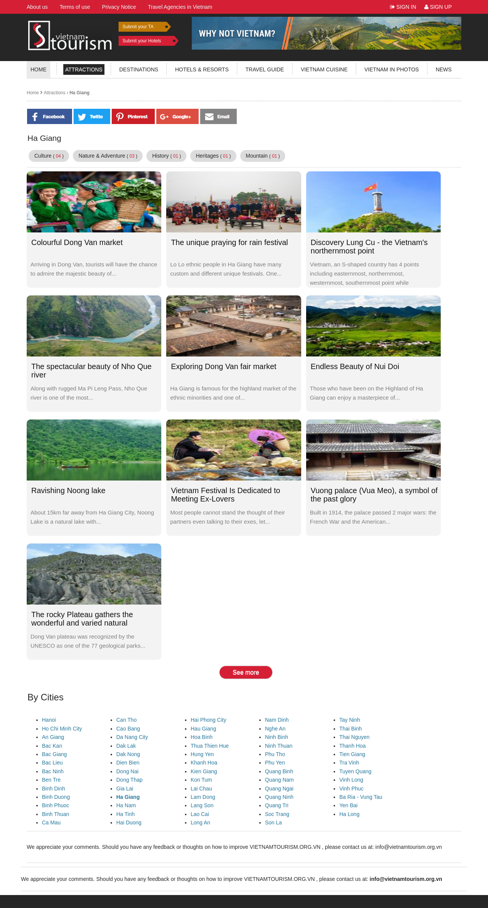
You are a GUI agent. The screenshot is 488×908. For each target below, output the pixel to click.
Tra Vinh (349, 763)
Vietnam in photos (391, 69)
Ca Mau (51, 822)
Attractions (84, 69)
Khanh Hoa (204, 763)
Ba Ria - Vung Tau (360, 797)
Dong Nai (127, 771)
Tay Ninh (349, 720)
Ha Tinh (125, 814)
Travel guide (265, 69)
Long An (200, 822)
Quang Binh (279, 771)
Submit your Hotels (141, 41)
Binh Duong (56, 797)
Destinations (138, 69)
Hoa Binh (202, 737)
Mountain (263, 156)
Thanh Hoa (352, 746)
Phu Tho (275, 754)
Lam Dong (203, 797)
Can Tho (126, 720)
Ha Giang (78, 92)
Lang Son (202, 805)
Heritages (213, 156)
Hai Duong (128, 822)
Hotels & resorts (202, 69)
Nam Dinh (277, 720)
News (444, 69)
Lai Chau (201, 788)
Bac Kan (52, 746)
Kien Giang (204, 771)
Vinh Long (351, 780)
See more (246, 672)
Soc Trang (277, 814)
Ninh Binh (276, 737)
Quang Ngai (279, 788)
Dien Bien (128, 763)
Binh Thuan (55, 814)
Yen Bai (348, 805)
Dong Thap (129, 780)
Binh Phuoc (55, 805)
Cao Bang (128, 729)
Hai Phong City (208, 720)
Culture (49, 156)
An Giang (53, 737)
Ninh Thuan (278, 746)
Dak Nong (128, 754)
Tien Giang (352, 754)
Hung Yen (202, 754)
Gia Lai (124, 788)
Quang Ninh (279, 797)
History (166, 156)
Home (38, 69)
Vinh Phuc (351, 788)
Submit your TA (138, 26)
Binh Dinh (53, 788)
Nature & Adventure (108, 156)
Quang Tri (276, 805)
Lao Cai (200, 814)
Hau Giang (203, 729)
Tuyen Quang (355, 771)
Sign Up (438, 7)
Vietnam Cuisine (324, 69)
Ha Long (349, 814)
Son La (273, 822)
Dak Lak (126, 746)
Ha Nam (126, 805)
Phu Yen (275, 763)
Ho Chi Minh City (62, 729)
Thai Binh (350, 729)
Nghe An (275, 729)
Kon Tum (201, 780)
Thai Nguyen (354, 737)
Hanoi (49, 720)
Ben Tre (51, 780)
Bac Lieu (52, 763)
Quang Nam (279, 780)
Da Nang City (132, 737)
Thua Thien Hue (210, 746)
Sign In (403, 7)
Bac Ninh (53, 771)
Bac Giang (54, 754)
